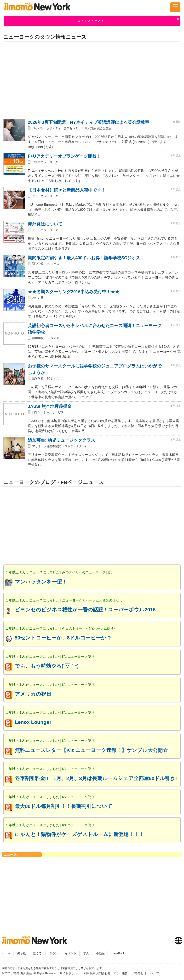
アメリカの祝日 (33, 694)
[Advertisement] (92, 78)
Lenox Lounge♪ (33, 722)
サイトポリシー (70, 973)
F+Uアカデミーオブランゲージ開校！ (64, 156)
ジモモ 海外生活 (21, 973)
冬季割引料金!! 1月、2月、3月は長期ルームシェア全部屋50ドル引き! (96, 778)
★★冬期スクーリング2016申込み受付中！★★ (73, 291)
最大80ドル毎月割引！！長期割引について (63, 806)
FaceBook (118, 953)
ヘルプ (154, 973)
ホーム (6, 953)
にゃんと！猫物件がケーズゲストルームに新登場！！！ (79, 834)
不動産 (100, 953)
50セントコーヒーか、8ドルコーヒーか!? (63, 637)
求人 (86, 953)
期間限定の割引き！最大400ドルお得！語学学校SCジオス (84, 257)
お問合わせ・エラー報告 (112, 973)
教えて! (37, 953)
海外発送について (45, 224)
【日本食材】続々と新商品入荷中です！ (66, 190)
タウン (53, 953)
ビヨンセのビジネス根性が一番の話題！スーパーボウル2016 (85, 609)
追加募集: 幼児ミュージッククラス (61, 440)
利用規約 (89, 973)
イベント (70, 953)
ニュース (10, 854)
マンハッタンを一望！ (41, 581)
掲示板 (21, 953)
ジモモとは (139, 973)
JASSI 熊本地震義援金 (50, 406)
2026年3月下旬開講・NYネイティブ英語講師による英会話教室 (88, 122)
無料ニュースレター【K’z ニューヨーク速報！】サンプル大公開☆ (91, 750)
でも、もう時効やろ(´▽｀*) (47, 666)
